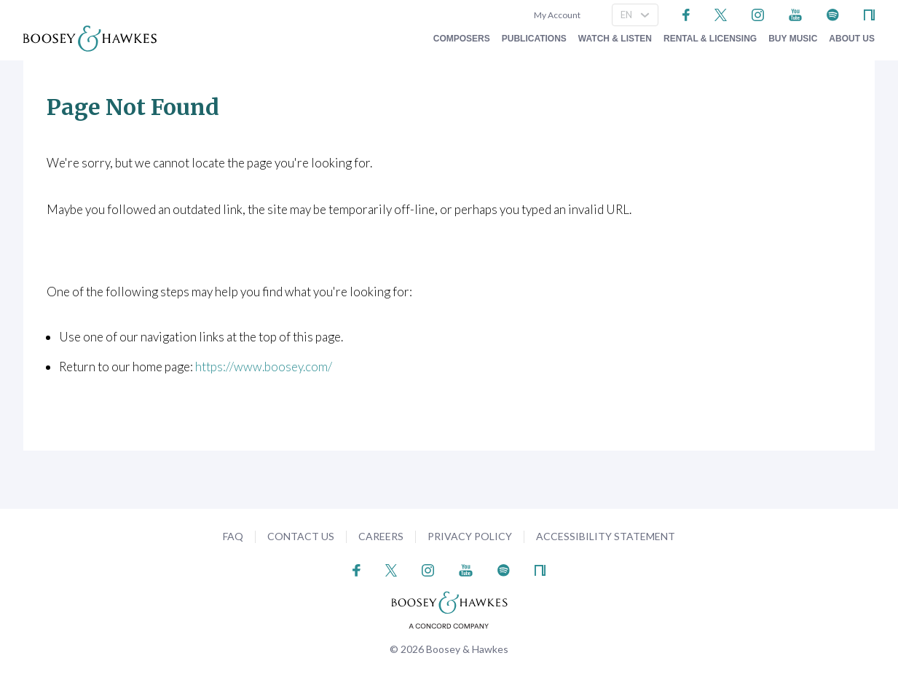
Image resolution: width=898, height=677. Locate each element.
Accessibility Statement (605, 536)
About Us (852, 38)
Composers (461, 38)
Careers (380, 536)
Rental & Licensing (710, 38)
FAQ (233, 536)
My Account (555, 14)
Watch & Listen (615, 38)
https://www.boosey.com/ (263, 366)
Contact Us (300, 536)
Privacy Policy (470, 536)
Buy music (792, 38)
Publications (534, 38)
